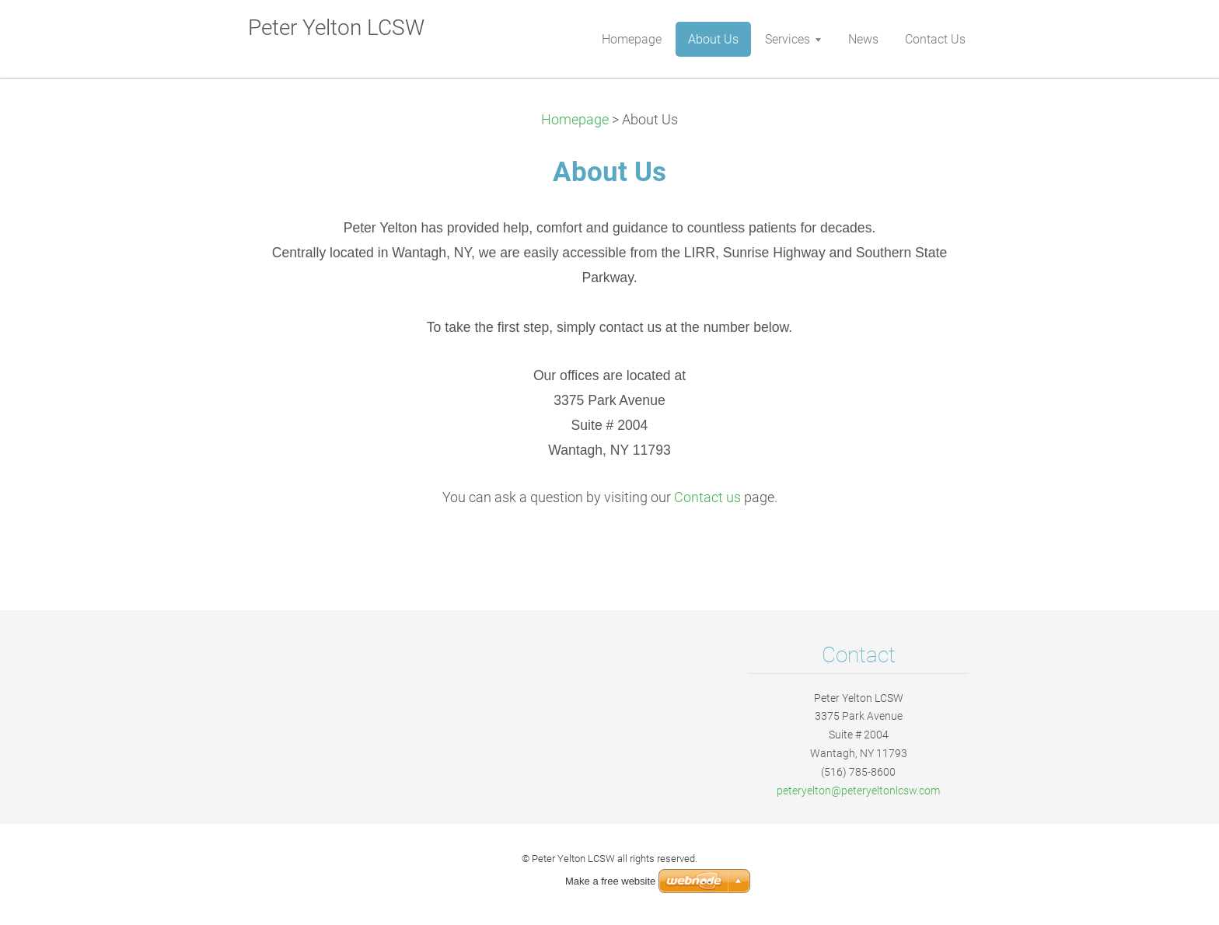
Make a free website (610, 881)
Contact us (707, 497)
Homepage (575, 119)
